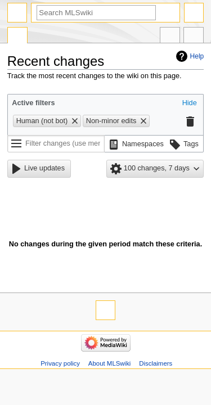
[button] (189, 103)
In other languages (169, 37)
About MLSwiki (109, 363)
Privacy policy (60, 363)
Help (197, 56)
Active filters (33, 103)
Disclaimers (155, 363)
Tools (193, 37)
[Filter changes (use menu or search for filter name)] (56, 144)
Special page (17, 37)
